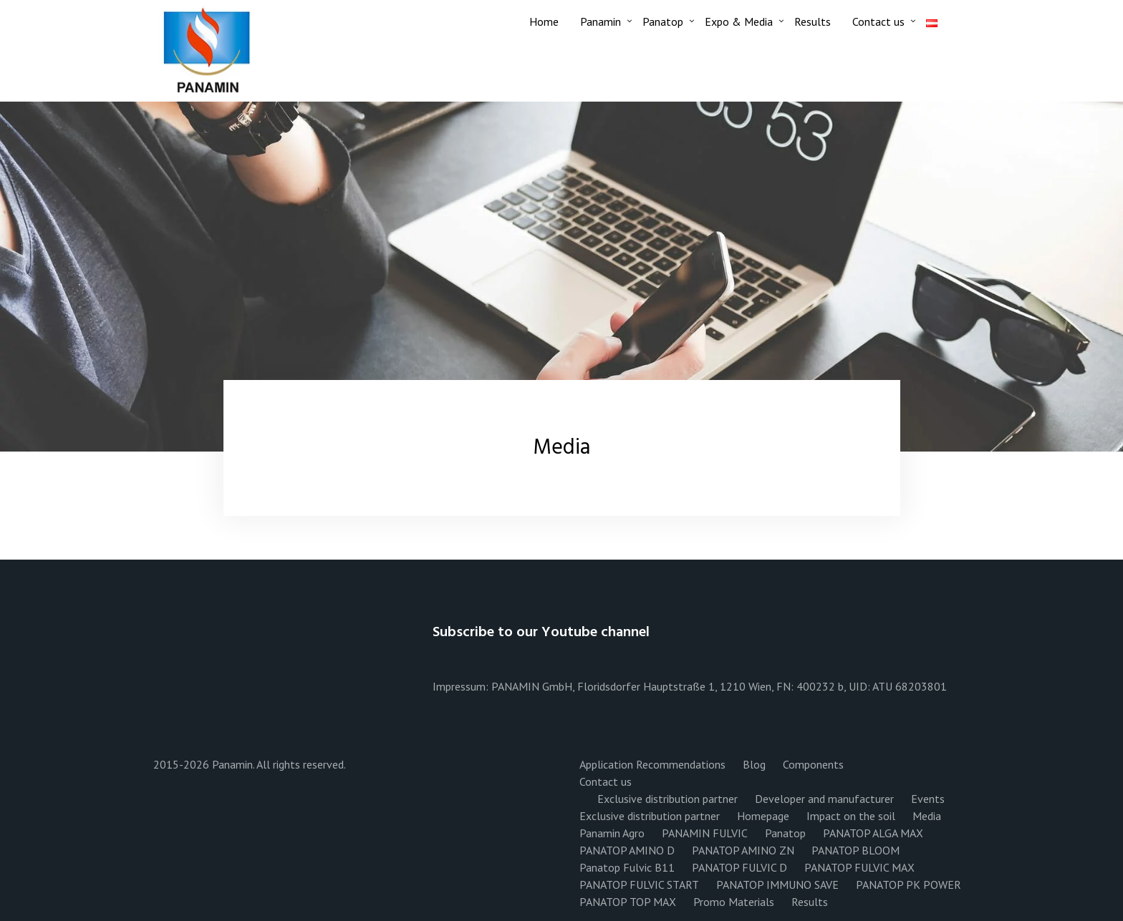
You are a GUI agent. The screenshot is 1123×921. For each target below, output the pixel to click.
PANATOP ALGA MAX (873, 833)
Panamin (600, 21)
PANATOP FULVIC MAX (859, 867)
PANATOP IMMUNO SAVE (777, 884)
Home (544, 21)
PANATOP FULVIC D (739, 867)
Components (813, 764)
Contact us (878, 21)
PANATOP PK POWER (908, 884)
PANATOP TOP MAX (627, 902)
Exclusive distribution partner (667, 798)
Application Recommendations (652, 764)
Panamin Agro (612, 833)
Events (928, 798)
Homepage (763, 816)
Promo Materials (733, 902)
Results (812, 21)
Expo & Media (739, 21)
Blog (754, 764)
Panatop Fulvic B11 (627, 867)
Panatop (662, 21)
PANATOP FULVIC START (639, 884)
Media (926, 816)
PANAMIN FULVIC (705, 833)
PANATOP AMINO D (627, 850)
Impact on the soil (850, 816)
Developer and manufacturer (824, 798)
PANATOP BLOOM (855, 850)
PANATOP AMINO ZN (743, 850)
